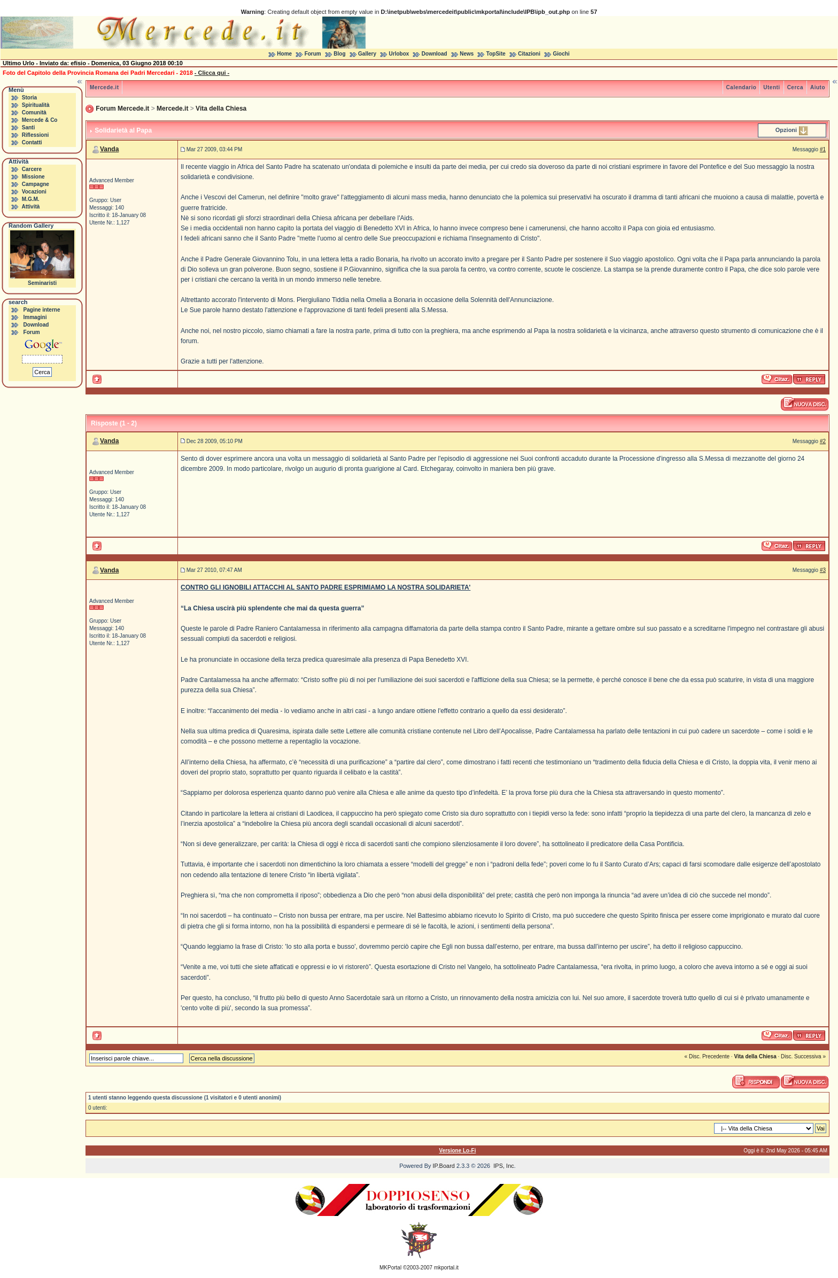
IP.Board (444, 1166)
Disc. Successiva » (803, 1056)
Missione (33, 177)
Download (434, 54)
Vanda (109, 149)
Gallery (367, 54)
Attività (30, 207)
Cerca (795, 87)
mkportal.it (446, 1268)
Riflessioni (35, 135)
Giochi (561, 54)
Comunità (34, 112)
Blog (339, 54)
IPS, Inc (503, 1166)
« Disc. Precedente (707, 1056)
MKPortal (390, 1268)
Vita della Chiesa (221, 108)
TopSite (496, 54)
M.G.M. (31, 199)
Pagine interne (42, 310)
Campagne (35, 184)
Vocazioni (34, 192)
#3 (823, 570)
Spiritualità (36, 105)
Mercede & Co (40, 120)
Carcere (32, 169)
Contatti (32, 142)
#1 (823, 149)
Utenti (771, 87)
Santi (28, 127)
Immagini (35, 317)
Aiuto (817, 87)
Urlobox (399, 54)
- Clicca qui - (212, 72)
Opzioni (786, 130)
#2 (823, 441)
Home (284, 54)
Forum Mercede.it (122, 108)
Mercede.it (104, 87)
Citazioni (529, 54)
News (467, 54)
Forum (313, 54)
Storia (29, 97)
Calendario (741, 87)
